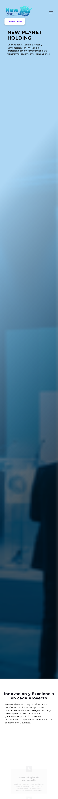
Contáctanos (15, 21)
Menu (51, 11)
